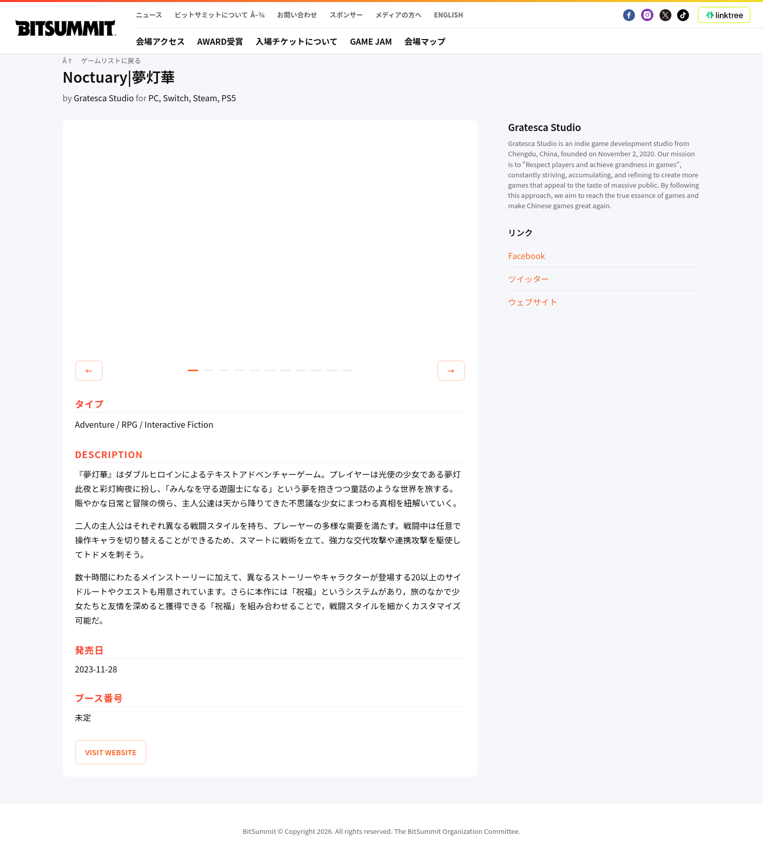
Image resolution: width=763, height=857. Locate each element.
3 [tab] (224, 370)
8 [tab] (301, 370)
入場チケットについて (297, 41)
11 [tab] (347, 370)
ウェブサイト (533, 302)
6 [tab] (270, 370)
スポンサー (346, 15)
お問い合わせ (297, 15)
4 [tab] (239, 370)
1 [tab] (193, 370)
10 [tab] (332, 370)
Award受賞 (220, 41)
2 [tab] (208, 370)
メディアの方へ (398, 15)
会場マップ (425, 41)
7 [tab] (285, 370)
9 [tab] (316, 370)
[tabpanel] (270, 242)
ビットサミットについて (211, 15)
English (449, 15)
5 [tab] (255, 370)
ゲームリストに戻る (111, 60)
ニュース (149, 15)
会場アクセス (160, 41)
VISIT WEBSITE (111, 752)
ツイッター (528, 278)
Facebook (526, 255)
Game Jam (371, 41)
